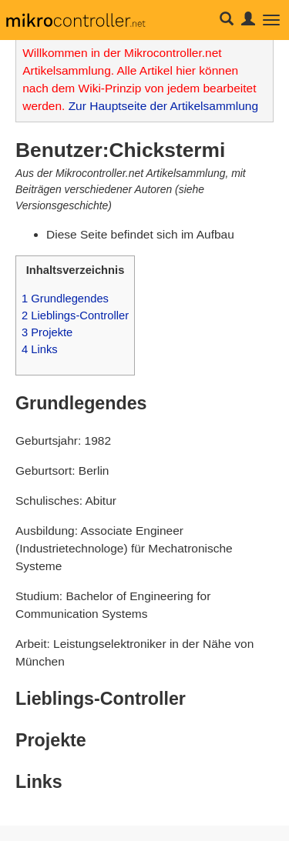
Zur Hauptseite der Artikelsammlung (163, 105)
